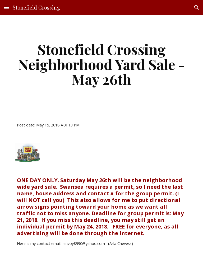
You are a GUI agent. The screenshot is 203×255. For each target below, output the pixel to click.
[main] (101, 64)
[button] (6, 7)
